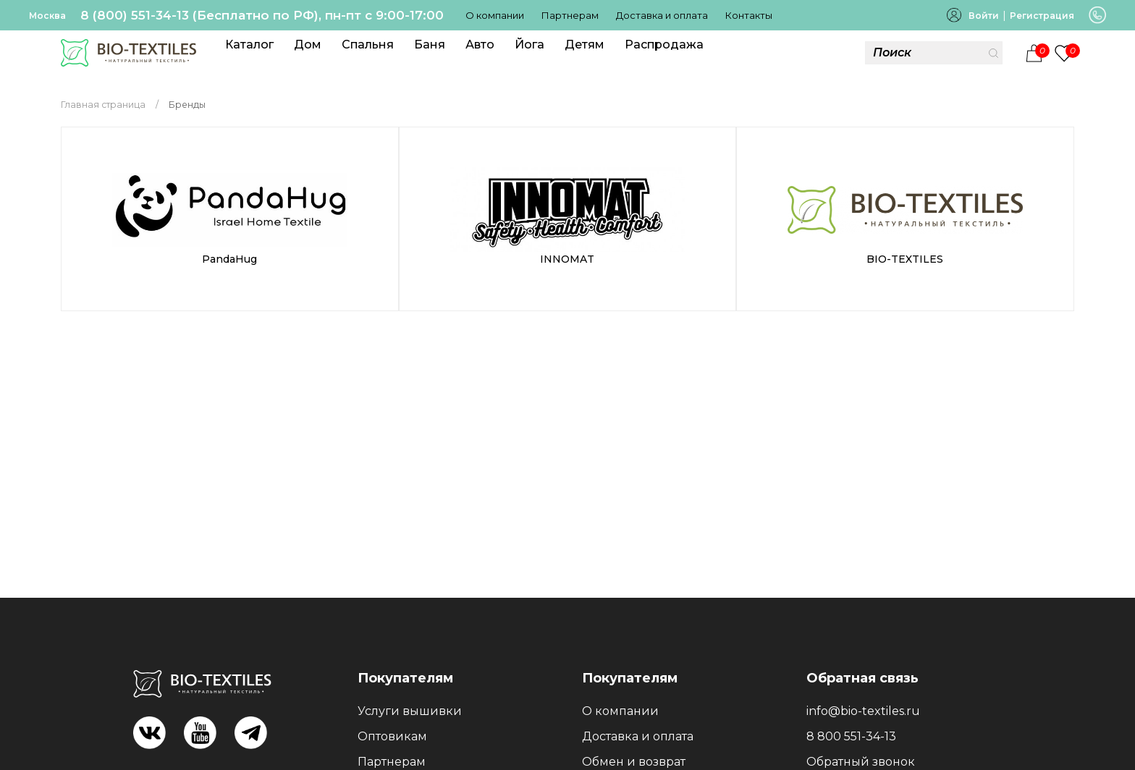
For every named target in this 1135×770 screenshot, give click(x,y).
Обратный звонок (860, 762)
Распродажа (664, 44)
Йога (529, 44)
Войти (984, 15)
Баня (429, 44)
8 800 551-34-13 (851, 736)
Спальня (368, 44)
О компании (494, 15)
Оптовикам (392, 736)
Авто (479, 44)
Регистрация (1042, 15)
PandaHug (229, 259)
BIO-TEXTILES (904, 259)
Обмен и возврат (633, 762)
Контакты (748, 15)
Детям (584, 44)
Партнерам (570, 15)
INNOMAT (567, 259)
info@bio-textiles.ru (863, 711)
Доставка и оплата (662, 15)
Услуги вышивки (410, 711)
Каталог (249, 44)
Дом (307, 44)
